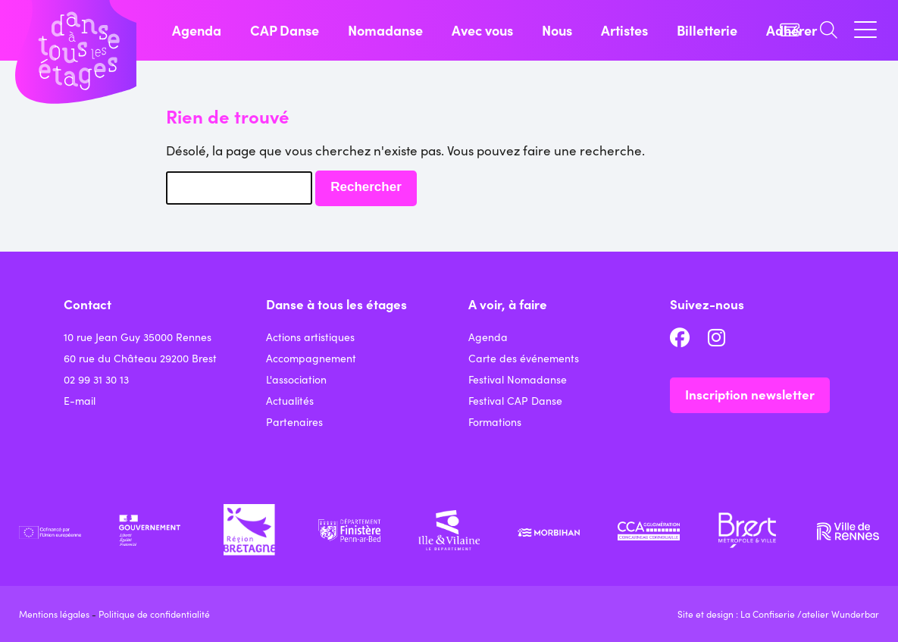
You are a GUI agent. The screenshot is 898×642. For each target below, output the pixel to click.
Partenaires (294, 421)
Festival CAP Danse (515, 400)
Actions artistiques (310, 336)
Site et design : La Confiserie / (739, 613)
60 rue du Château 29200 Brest (140, 357)
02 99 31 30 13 (96, 379)
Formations (494, 421)
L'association (296, 379)
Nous (557, 29)
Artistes (624, 29)
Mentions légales (54, 613)
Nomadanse (385, 29)
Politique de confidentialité (154, 613)
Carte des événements (523, 357)
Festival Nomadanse (517, 379)
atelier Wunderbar (840, 613)
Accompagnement (311, 357)
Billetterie (707, 29)
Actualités (290, 400)
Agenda (196, 29)
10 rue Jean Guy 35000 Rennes (137, 336)
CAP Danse (284, 29)
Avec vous (482, 29)
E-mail (79, 400)
